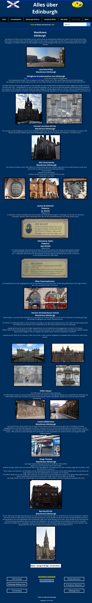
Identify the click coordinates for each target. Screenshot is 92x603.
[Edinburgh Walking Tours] (17, 584)
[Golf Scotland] (17, 579)
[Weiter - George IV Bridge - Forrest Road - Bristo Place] (45, 566)
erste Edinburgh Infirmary (35, 78)
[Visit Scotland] (17, 591)
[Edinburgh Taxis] (74, 591)
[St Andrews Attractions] (74, 585)
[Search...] (74, 24)
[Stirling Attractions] (74, 579)
